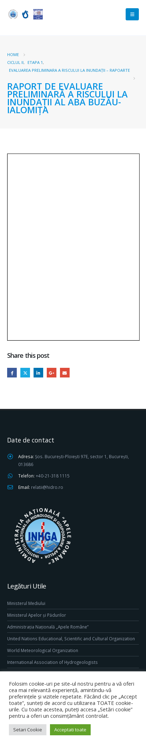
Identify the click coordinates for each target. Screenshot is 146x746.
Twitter (25, 372)
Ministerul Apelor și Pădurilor (36, 615)
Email (65, 372)
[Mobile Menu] (132, 14)
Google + (51, 372)
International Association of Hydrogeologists (52, 662)
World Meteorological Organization (42, 650)
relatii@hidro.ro (47, 487)
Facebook (12, 372)
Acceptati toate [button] (70, 729)
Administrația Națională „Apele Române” (48, 627)
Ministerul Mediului (26, 603)
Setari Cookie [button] (27, 729)
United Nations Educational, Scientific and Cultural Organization (71, 638)
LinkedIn (38, 372)
